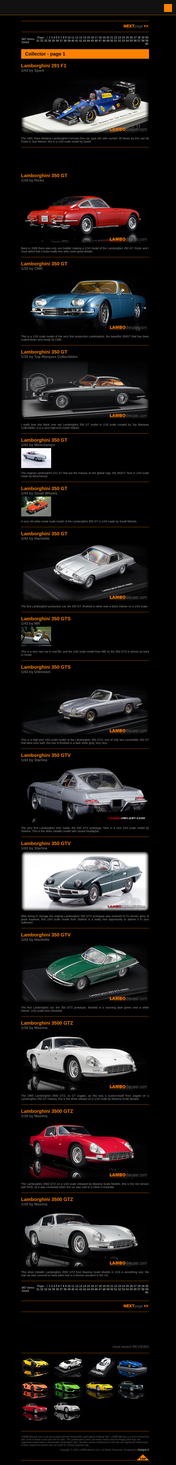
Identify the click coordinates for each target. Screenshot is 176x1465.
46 (96, 40)
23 (119, 37)
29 (142, 37)
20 (107, 37)
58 (142, 40)
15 (88, 37)
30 (146, 37)
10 (69, 37)
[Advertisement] (85, 161)
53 (123, 40)
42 (80, 40)
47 (100, 40)
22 (115, 37)
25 (127, 37)
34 (49, 40)
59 (146, 40)
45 (92, 40)
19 (104, 37)
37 (61, 40)
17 (96, 37)
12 (76, 37)
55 (131, 40)
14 (84, 37)
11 (73, 37)
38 (65, 40)
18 (100, 37)
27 (135, 37)
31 (38, 40)
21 (111, 37)
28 (139, 37)
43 (84, 40)
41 (76, 40)
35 (53, 40)
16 (92, 37)
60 (146, 43)
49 (107, 40)
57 (139, 40)
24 (123, 37)
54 (127, 40)
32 (41, 40)
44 (88, 40)
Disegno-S (143, 1449)
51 (115, 40)
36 (57, 40)
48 (104, 40)
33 (45, 40)
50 (111, 40)
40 (73, 40)
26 (131, 37)
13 (80, 37)
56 (135, 40)
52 (119, 40)
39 (69, 40)
